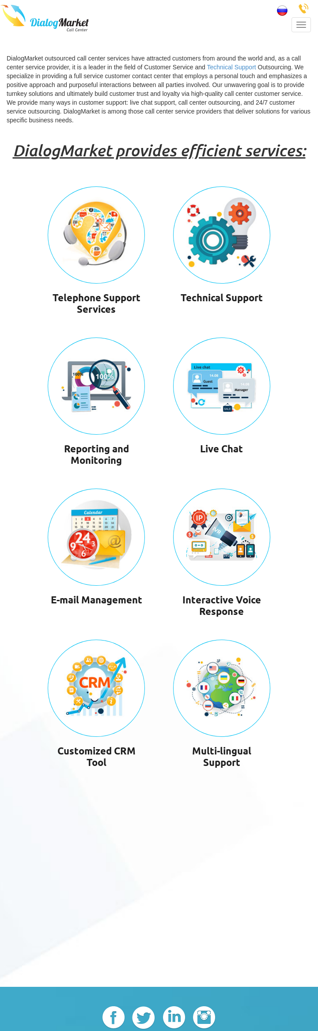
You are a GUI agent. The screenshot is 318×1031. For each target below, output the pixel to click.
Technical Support (231, 67)
